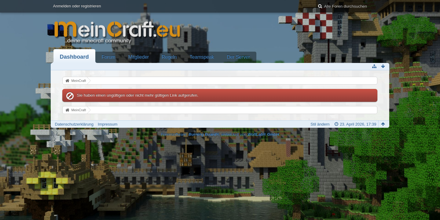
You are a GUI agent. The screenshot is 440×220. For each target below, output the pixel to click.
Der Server (238, 57)
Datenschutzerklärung (74, 124)
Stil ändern (319, 124)
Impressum (107, 124)
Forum (109, 57)
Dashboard (74, 57)
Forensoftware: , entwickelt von (220, 134)
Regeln (169, 57)
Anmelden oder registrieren (77, 6)
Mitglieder (138, 57)
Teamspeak (202, 57)
